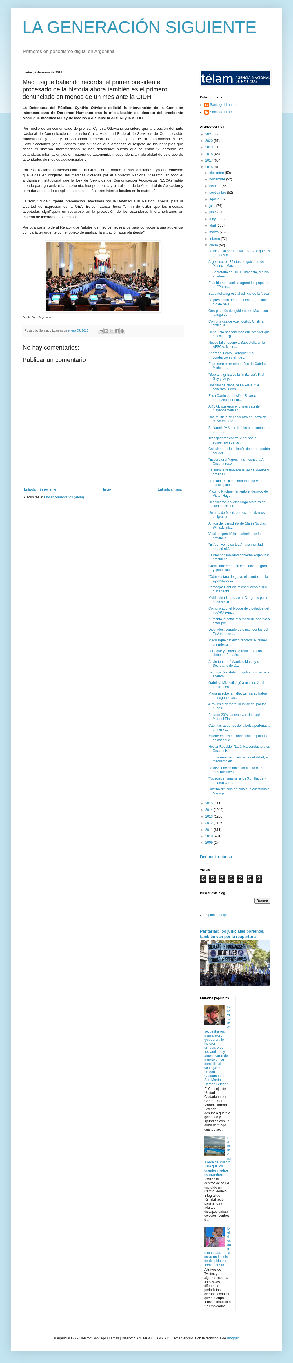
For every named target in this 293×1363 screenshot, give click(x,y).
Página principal (216, 915)
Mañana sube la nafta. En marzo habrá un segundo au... (237, 695)
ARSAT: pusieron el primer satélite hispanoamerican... (234, 408)
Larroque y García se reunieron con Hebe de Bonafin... (235, 653)
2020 (209, 141)
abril (213, 225)
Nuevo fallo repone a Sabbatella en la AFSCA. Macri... (236, 344)
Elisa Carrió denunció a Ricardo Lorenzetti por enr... (232, 398)
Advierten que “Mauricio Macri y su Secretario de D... (234, 664)
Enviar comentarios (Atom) (64, 497)
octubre (215, 186)
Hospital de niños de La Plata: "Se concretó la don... (234, 387)
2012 (209, 823)
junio (213, 212)
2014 (209, 810)
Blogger (232, 1338)
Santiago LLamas (223, 105)
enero (214, 245)
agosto (214, 199)
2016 (209, 167)
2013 (209, 816)
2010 (209, 836)
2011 (209, 830)
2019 (209, 147)
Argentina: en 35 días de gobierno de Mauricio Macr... (236, 264)
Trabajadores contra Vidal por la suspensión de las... (232, 440)
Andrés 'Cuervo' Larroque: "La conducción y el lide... (231, 355)
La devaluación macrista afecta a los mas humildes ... (235, 770)
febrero (215, 239)
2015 (209, 803)
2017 (209, 160)
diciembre (217, 173)
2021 (209, 134)
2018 (209, 154)
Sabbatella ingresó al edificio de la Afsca (238, 294)
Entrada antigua (170, 489)
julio (212, 206)
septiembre (218, 192)
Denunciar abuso (216, 856)
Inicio (107, 489)
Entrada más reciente (40, 489)
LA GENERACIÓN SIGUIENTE (139, 27)
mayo (214, 219)
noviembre (217, 179)
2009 (209, 843)
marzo (214, 232)
